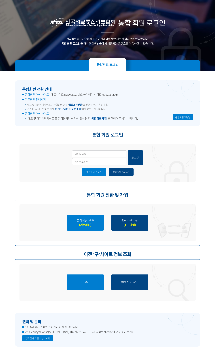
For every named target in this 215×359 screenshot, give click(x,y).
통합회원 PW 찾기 (121, 172)
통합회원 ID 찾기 (94, 172)
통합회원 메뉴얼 (182, 117)
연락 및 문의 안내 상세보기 (37, 338)
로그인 (135, 158)
